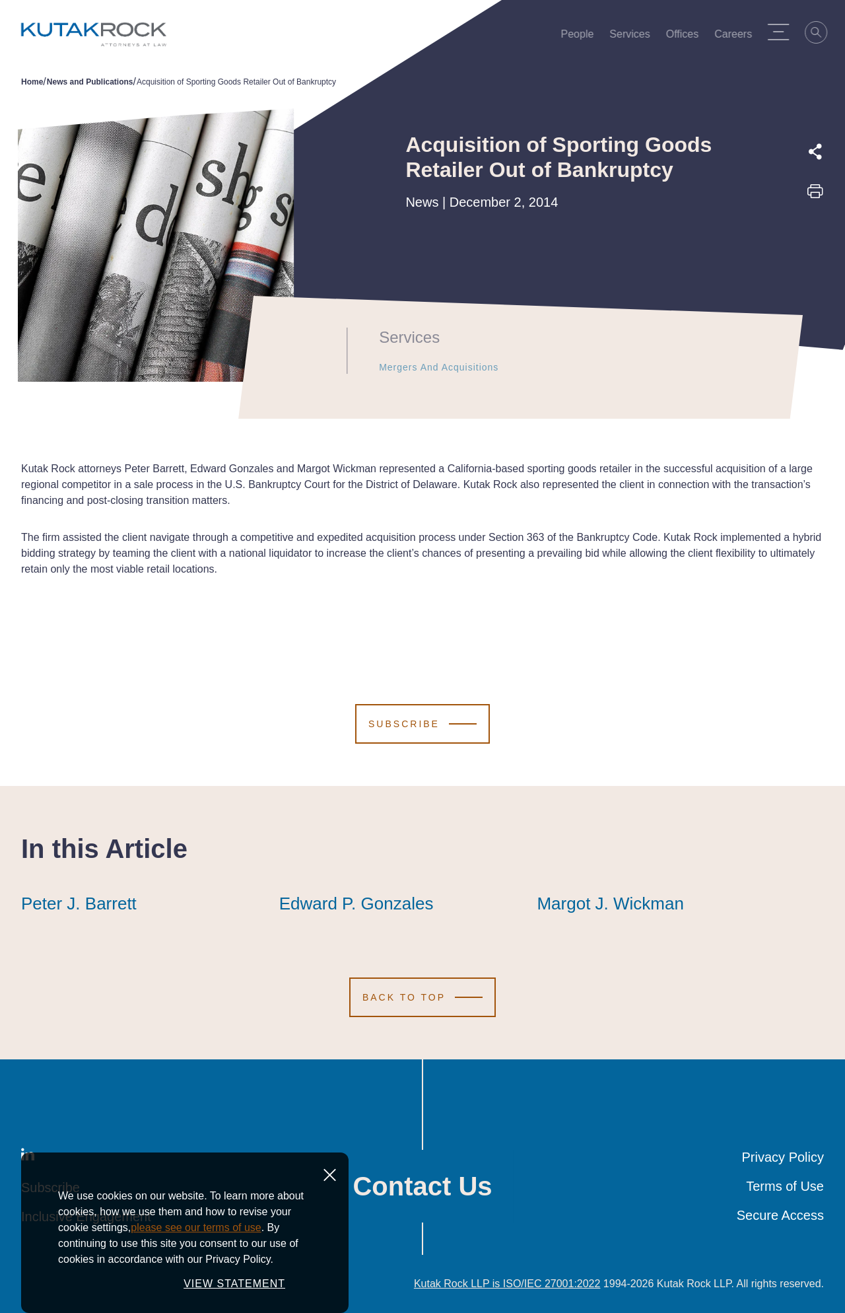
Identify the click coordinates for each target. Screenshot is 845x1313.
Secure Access (780, 1215)
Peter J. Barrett (79, 903)
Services (635, 37)
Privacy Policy (783, 1157)
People (582, 37)
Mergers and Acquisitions (429, 367)
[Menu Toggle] (783, 31)
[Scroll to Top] (422, 997)
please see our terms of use (196, 1227)
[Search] (821, 34)
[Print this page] (815, 195)
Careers (738, 37)
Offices (687, 37)
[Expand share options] (815, 152)
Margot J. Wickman (610, 903)
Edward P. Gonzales (356, 903)
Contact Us (422, 1186)
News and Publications (90, 82)
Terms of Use (785, 1186)
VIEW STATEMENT (234, 1283)
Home (32, 82)
